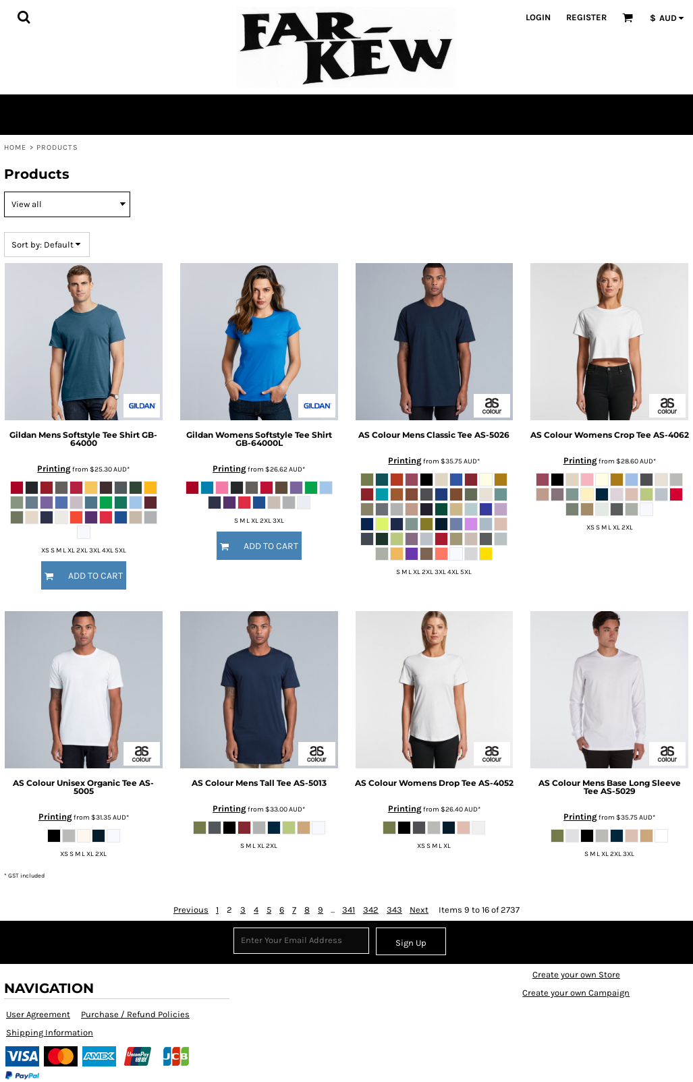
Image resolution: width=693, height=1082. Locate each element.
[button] (23, 17)
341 (348, 910)
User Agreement (38, 1014)
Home (15, 147)
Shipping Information (49, 1032)
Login (538, 17)
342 (371, 910)
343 (394, 910)
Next (419, 910)
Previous (191, 910)
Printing (54, 468)
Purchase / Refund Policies (135, 1014)
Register (586, 17)
